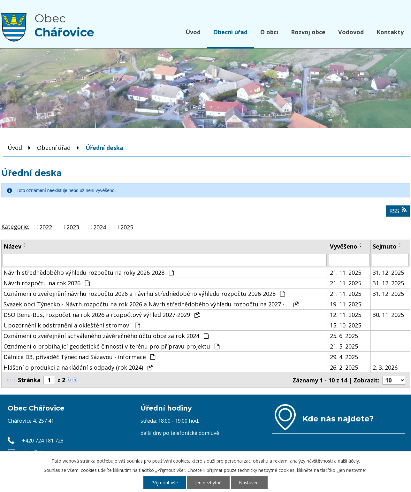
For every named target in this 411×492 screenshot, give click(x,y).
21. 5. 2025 (344, 346)
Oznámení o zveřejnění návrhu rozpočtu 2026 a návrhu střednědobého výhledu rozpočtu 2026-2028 (144, 293)
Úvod (193, 32)
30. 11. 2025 (388, 315)
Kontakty (390, 32)
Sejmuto (385, 246)
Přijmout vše (164, 483)
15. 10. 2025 (345, 325)
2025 (126, 227)
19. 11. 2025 (345, 304)
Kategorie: (15, 226)
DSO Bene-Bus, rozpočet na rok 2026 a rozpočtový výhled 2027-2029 (102, 315)
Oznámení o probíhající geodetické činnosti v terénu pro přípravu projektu (111, 346)
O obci (269, 32)
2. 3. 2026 (385, 367)
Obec (64, 25)
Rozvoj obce (308, 32)
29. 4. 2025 (344, 357)
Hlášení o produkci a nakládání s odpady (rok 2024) (78, 367)
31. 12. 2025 (388, 272)
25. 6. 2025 (344, 336)
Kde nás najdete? (338, 418)
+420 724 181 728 (43, 440)
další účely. (349, 461)
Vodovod (351, 32)
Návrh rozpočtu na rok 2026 (47, 283)
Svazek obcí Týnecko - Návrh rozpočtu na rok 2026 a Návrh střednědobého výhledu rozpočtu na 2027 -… (151, 304)
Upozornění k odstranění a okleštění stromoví (72, 325)
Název (12, 246)
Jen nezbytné (208, 483)
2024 (99, 227)
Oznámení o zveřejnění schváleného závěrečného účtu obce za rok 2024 (106, 336)
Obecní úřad (230, 32)
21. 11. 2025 (345, 272)
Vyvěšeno (343, 246)
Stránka (29, 380)
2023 (72, 227)
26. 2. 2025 (344, 367)
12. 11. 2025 (345, 315)
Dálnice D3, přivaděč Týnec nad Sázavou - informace (79, 357)
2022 (45, 227)
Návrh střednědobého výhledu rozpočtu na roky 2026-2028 (89, 272)
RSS (398, 211)
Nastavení (249, 483)
